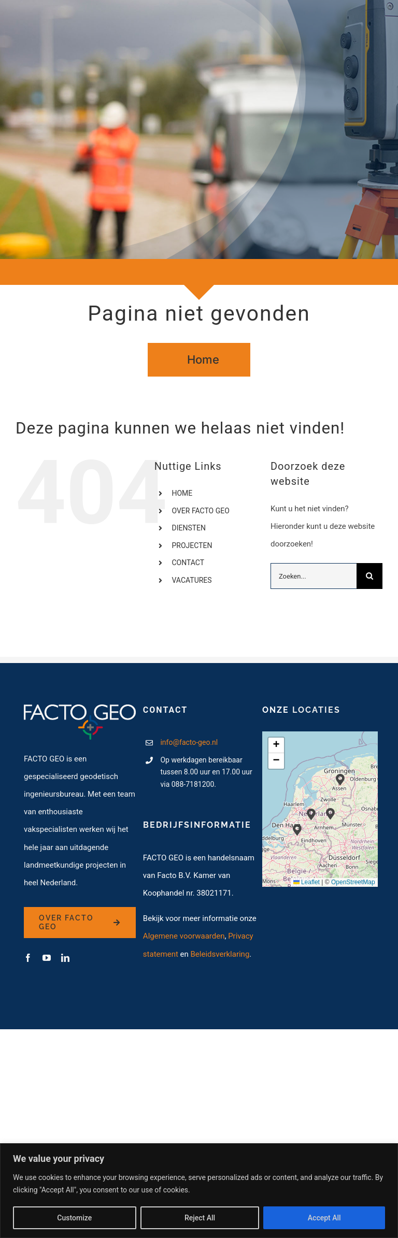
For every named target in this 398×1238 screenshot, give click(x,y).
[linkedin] (65, 958)
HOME (182, 493)
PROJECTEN (192, 545)
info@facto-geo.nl (189, 742)
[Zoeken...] (314, 576)
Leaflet (306, 882)
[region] (199, 1190)
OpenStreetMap (353, 882)
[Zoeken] (369, 576)
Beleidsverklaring (220, 954)
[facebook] (28, 958)
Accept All (324, 1218)
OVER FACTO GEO (200, 511)
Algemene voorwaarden (184, 936)
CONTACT (188, 562)
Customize (74, 1218)
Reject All (199, 1218)
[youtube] (46, 958)
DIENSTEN (189, 528)
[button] (330, 814)
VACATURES (191, 580)
